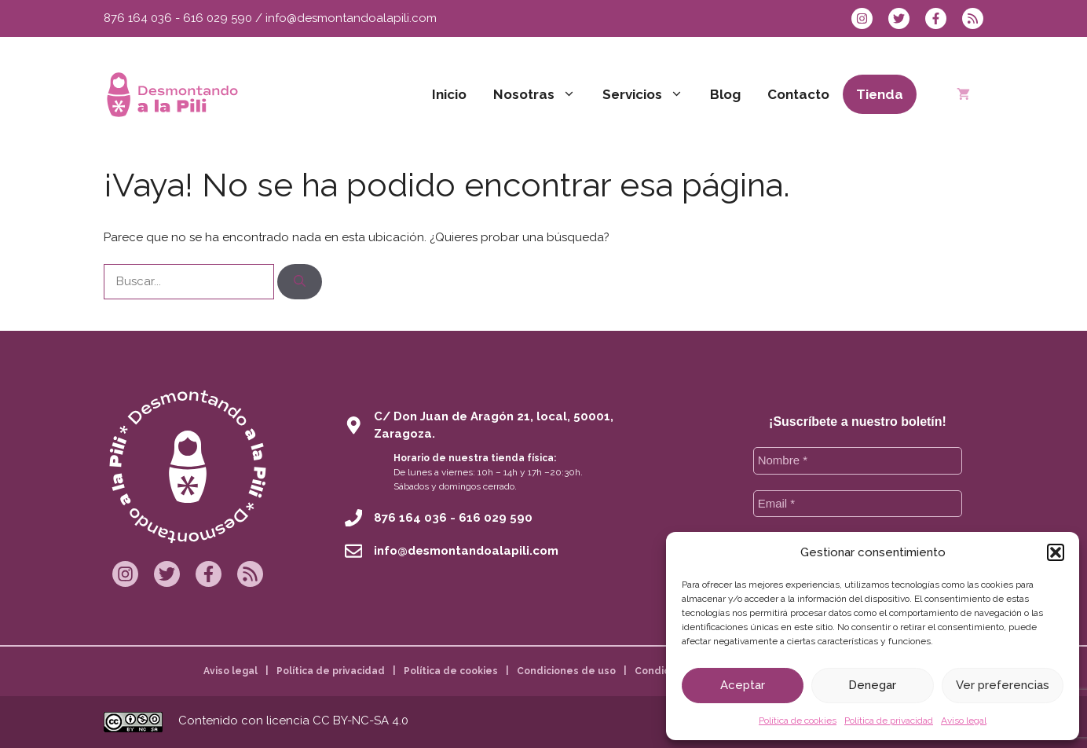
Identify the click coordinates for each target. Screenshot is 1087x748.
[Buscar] (299, 281)
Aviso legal (963, 720)
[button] (1055, 552)
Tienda (879, 94)
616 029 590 (217, 18)
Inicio (449, 94)
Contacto (798, 94)
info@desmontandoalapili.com (351, 18)
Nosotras (541, 94)
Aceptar (742, 685)
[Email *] (858, 504)
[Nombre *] (858, 461)
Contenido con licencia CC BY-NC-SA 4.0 (293, 720)
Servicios (649, 94)
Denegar (872, 685)
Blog (725, 94)
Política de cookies (797, 720)
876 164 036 (138, 18)
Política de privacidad (888, 720)
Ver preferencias (1002, 685)
